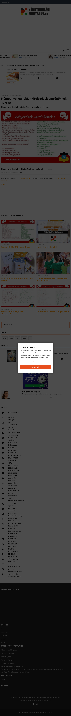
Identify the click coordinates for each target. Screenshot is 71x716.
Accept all (35, 367)
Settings (35, 362)
